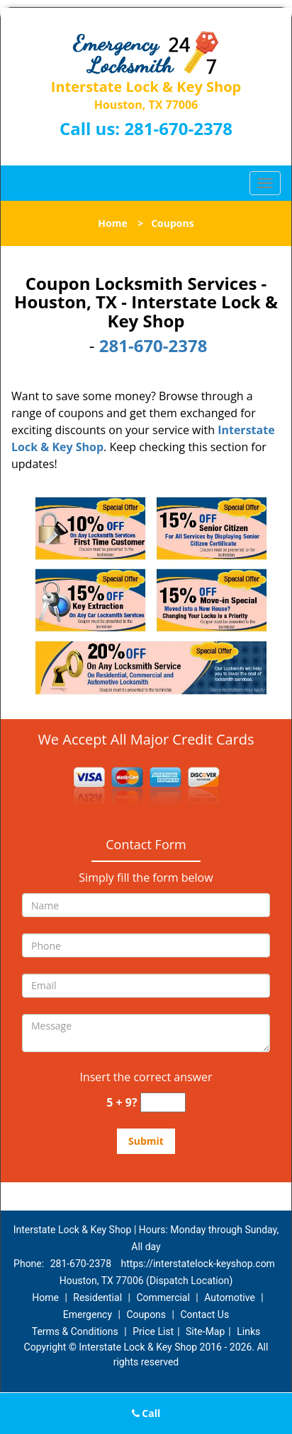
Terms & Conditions (75, 1331)
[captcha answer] (163, 1102)
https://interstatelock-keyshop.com (198, 1263)
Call (146, 1413)
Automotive (229, 1297)
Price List (153, 1331)
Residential (97, 1297)
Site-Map (205, 1331)
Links (248, 1331)
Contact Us (204, 1314)
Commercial (162, 1297)
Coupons (146, 1314)
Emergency (87, 1314)
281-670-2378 (178, 128)
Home (112, 223)
